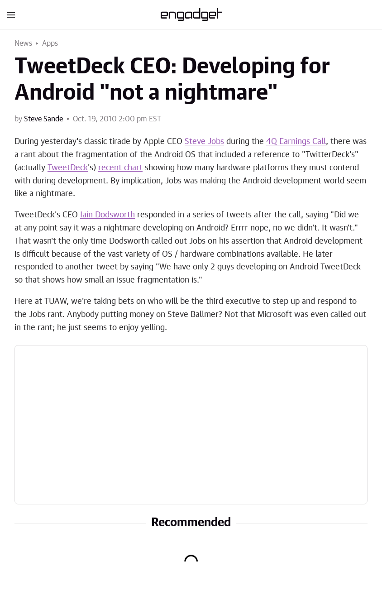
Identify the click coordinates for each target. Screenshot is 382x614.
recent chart (120, 168)
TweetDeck (68, 168)
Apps (50, 43)
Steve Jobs (204, 142)
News (23, 43)
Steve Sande (43, 119)
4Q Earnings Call (296, 142)
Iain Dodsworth (107, 215)
